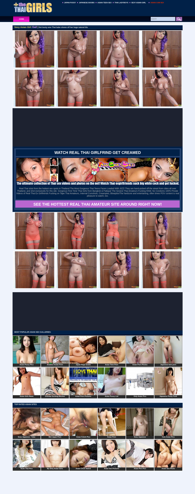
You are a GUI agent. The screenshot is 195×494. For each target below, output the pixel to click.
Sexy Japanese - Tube (27, 423)
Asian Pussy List (112, 382)
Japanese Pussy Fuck (168, 382)
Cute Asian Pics (168, 423)
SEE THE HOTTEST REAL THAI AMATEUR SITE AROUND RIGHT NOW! (97, 204)
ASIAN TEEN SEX (104, 3)
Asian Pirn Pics (140, 454)
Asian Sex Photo (168, 454)
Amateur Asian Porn (55, 351)
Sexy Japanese (140, 423)
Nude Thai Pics (27, 454)
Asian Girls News (27, 382)
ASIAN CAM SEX (157, 3)
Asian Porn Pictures (83, 382)
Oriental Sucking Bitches (55, 382)
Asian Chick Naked (83, 454)
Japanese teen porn (168, 351)
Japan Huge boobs (83, 351)
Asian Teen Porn (112, 351)
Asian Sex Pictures (112, 454)
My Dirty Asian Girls (55, 454)
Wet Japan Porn (55, 423)
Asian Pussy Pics (27, 351)
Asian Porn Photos (140, 351)
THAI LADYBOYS (121, 3)
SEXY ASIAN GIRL (138, 3)
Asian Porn (112, 423)
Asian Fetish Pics (83, 423)
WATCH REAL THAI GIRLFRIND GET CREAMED (97, 152)
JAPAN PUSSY (70, 3)
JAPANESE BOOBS (87, 3)
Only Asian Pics (140, 382)
